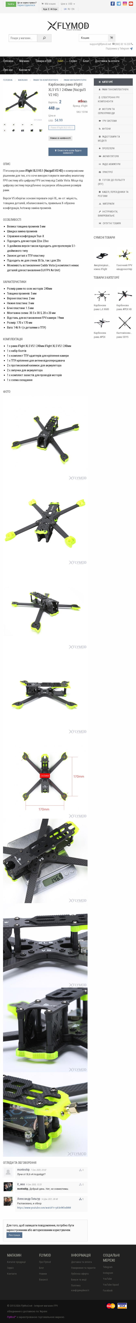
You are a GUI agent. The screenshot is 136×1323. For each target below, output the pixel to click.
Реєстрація (14, 1235)
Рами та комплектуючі (113, 89)
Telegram (107, 1267)
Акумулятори (108, 156)
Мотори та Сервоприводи (106, 111)
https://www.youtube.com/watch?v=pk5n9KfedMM (44, 1207)
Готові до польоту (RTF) (111, 182)
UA (65, 9)
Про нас (8, 69)
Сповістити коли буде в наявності (68, 151)
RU (69, 9)
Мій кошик (49, 3)
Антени (104, 129)
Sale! (60, 61)
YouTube (107, 1278)
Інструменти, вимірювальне (108, 213)
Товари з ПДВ (43, 61)
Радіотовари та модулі (109, 138)
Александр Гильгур (28, 1198)
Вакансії (43, 1279)
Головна (8, 61)
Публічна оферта (80, 1273)
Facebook (108, 1290)
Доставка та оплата (107, 61)
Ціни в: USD (68, 3)
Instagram (108, 1273)
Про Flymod (45, 1262)
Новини (43, 1273)
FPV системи (107, 121)
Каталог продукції (16, 1262)
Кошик (98, 38)
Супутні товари (109, 223)
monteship (23, 1169)
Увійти (11, 4)
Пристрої (105, 172)
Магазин (24, 61)
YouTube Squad (111, 1284)
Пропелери (106, 148)
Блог (86, 61)
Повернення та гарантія (83, 1267)
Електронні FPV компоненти (109, 99)
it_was (21, 1184)
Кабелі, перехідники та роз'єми (113, 193)
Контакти (24, 69)
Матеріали (106, 204)
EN (73, 9)
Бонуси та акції (79, 1279)
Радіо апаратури (109, 164)
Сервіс (73, 61)
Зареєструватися (26, 5)
